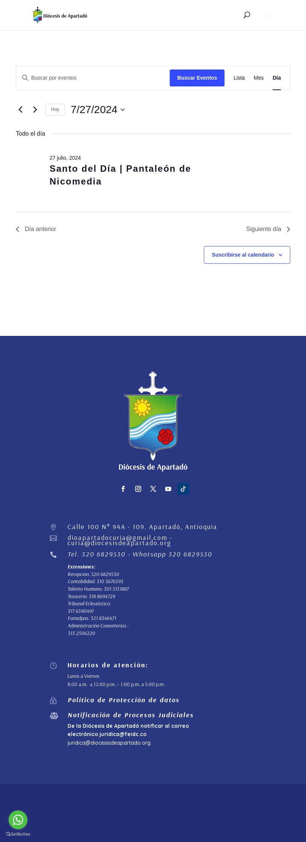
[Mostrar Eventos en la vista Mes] (259, 78)
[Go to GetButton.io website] (18, 834)
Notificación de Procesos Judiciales (131, 714)
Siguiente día (268, 229)
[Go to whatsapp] (18, 819)
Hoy (55, 109)
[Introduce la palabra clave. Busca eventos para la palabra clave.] (93, 78)
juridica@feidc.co (122, 734)
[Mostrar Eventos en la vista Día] (277, 78)
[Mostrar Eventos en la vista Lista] (239, 78)
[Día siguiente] (34, 109)
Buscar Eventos (197, 78)
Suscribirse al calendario (243, 255)
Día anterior (36, 229)
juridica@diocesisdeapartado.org (109, 742)
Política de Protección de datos (123, 699)
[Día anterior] (20, 109)
